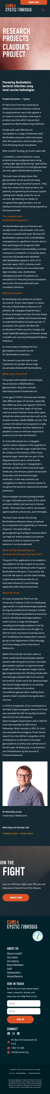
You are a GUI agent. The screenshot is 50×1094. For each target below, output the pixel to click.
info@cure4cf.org (20, 1052)
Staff (9, 968)
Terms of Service (34, 1073)
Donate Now (34, 2)
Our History (13, 961)
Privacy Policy (21, 1073)
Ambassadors (14, 972)
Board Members (15, 964)
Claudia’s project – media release (18, 833)
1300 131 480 (17, 1047)
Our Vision (12, 957)
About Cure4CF (14, 953)
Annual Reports (15, 976)
